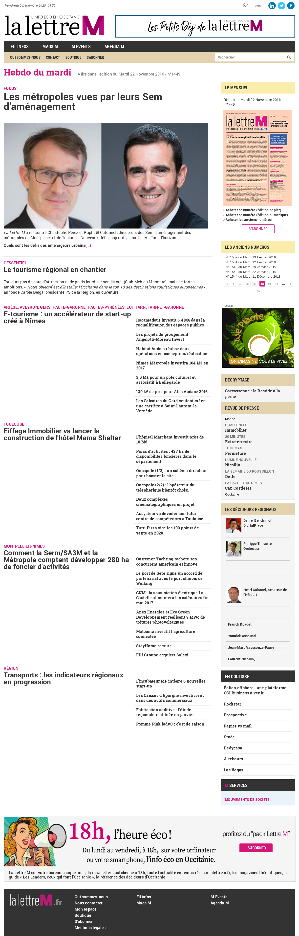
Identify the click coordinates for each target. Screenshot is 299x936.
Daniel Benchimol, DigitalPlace (258, 523)
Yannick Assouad (242, 635)
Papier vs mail (238, 725)
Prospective (235, 714)
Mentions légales (90, 927)
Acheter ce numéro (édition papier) (253, 210)
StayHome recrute (154, 645)
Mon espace (86, 909)
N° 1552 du (250, 257)
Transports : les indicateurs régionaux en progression (63, 678)
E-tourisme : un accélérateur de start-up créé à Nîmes (67, 317)
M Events (81, 46)
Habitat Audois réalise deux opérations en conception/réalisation (171, 351)
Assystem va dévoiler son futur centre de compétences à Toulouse (169, 516)
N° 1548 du (250, 272)
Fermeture (235, 453)
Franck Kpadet (240, 624)
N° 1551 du (250, 262)
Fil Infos (20, 46)
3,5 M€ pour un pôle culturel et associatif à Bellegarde (166, 380)
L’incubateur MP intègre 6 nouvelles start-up (171, 683)
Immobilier (236, 430)
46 (248, 284)
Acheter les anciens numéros (249, 219)
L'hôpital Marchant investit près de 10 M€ (170, 439)
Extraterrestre (239, 441)
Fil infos (143, 896)
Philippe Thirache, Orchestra (258, 546)
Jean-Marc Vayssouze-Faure (251, 647)
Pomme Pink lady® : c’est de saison (170, 723)
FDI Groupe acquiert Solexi (162, 654)
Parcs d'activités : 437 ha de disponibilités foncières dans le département (166, 456)
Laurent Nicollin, (241, 659)
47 (255, 284)
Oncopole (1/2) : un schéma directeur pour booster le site (171, 473)
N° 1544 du (253, 276)
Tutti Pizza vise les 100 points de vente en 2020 (167, 530)
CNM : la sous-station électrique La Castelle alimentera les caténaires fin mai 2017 (172, 597)
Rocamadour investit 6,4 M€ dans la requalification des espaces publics (170, 322)
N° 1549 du (250, 267)
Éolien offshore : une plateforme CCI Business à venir (255, 690)
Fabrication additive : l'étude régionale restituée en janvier (165, 712)
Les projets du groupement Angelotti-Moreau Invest (162, 337)
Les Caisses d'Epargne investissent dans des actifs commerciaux (170, 698)
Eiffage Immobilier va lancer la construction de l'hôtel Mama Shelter (62, 434)
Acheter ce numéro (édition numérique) (257, 214)
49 (269, 284)
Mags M (50, 46)
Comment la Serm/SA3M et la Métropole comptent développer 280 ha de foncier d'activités (66, 559)
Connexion (254, 5)
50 (276, 284)
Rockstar (232, 704)
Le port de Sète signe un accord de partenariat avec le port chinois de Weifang (169, 578)
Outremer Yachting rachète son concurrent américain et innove (166, 561)
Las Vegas (233, 769)
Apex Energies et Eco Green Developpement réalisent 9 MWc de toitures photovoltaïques (170, 617)
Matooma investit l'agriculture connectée (165, 634)
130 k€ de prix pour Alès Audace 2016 (172, 391)
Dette (230, 476)
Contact (53, 57)
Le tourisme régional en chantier (55, 269)
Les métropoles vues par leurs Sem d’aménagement (83, 101)
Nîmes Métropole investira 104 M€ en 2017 (172, 365)
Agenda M (114, 46)
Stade (229, 736)
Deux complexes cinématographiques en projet (165, 502)
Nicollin (232, 464)
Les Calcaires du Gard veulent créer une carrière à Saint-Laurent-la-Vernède (170, 405)
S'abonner (95, 57)
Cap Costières (238, 488)
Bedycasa (233, 747)
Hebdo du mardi (38, 72)
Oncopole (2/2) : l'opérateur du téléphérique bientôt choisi (165, 487)
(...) (88, 245)
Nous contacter (89, 902)
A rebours (233, 758)
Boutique (73, 57)
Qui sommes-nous (25, 57)
